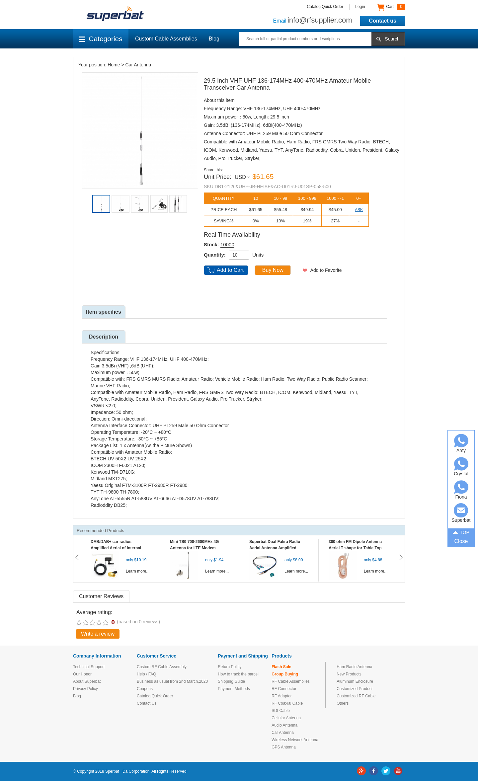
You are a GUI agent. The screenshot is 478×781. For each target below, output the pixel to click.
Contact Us (146, 703)
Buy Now (272, 270)
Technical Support (89, 666)
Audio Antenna (284, 725)
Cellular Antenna (286, 718)
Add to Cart (230, 270)
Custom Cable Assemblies (166, 38)
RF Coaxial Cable (287, 703)
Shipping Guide (231, 681)
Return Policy (229, 666)
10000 (227, 244)
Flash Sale (281, 666)
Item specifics (103, 312)
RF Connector (284, 688)
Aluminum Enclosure (355, 681)
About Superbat (87, 681)
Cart (391, 7)
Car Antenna (138, 64)
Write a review (98, 634)
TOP (461, 531)
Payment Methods (234, 688)
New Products (349, 674)
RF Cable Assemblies (291, 681)
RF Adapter (282, 696)
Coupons (145, 688)
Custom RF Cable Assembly (162, 666)
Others (343, 703)
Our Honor (82, 674)
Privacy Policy (85, 688)
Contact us (382, 21)
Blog (214, 38)
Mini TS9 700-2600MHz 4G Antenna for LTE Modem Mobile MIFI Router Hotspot (196, 548)
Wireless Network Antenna (295, 740)
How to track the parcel (238, 674)
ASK (359, 209)
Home (114, 64)
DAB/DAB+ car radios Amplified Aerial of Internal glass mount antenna (116, 548)
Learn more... (137, 571)
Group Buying (285, 674)
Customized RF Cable (356, 696)
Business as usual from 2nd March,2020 (172, 681)
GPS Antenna (284, 747)
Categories (100, 38)
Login (360, 6)
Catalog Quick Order (325, 6)
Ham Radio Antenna (354, 666)
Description (103, 337)
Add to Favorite (326, 270)
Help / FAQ (146, 674)
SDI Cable (281, 710)
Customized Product (354, 688)
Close (461, 541)
